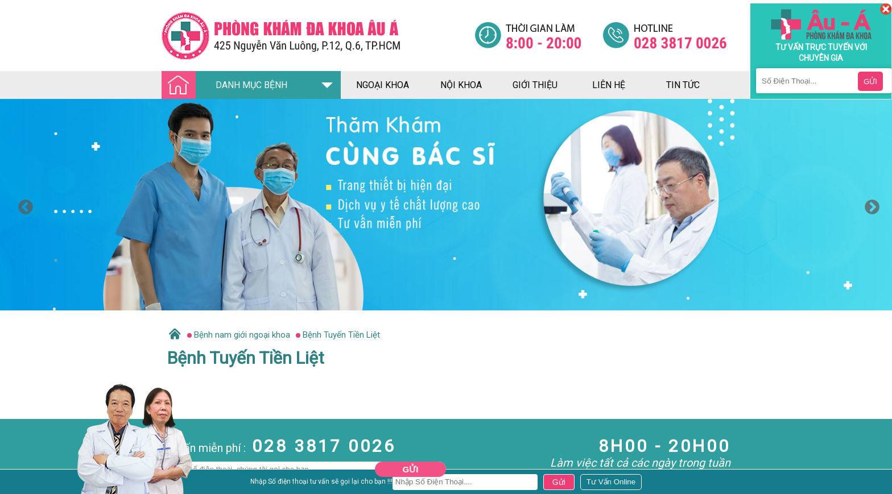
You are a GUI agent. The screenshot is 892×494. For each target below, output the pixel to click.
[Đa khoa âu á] (318, 35)
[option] (446, 204)
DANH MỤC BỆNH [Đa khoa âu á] (227, 86)
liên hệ (608, 85)
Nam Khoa (19, 484)
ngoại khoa (382, 85)
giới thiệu (535, 85)
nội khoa (461, 85)
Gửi (411, 469)
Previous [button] (22, 204)
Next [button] (869, 204)
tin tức (683, 85)
